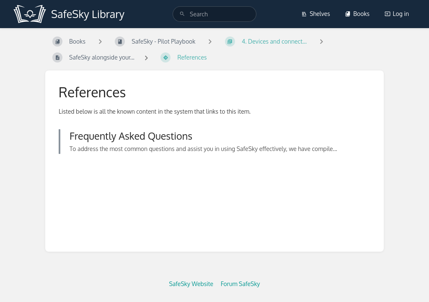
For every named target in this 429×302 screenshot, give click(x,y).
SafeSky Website (191, 283)
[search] (214, 14)
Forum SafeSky (240, 283)
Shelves (315, 13)
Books (357, 13)
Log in (397, 13)
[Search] (182, 14)
